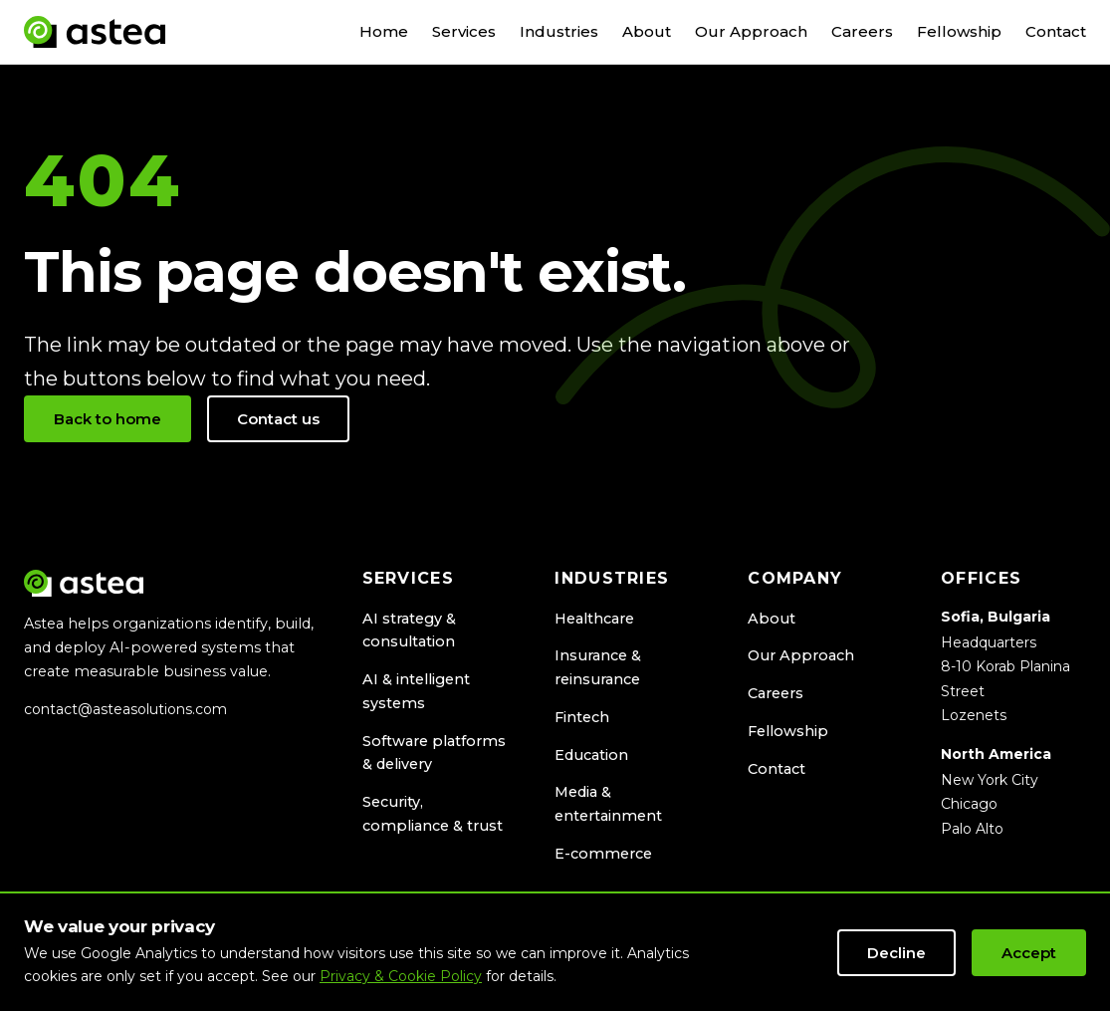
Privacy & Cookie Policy (401, 976)
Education (591, 755)
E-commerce (603, 854)
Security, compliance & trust (432, 814)
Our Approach (751, 31)
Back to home (107, 418)
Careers (862, 31)
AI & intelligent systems (416, 691)
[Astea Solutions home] (94, 32)
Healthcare (594, 619)
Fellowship (959, 31)
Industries (559, 31)
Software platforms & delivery (434, 753)
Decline (896, 952)
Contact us (278, 418)
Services (464, 31)
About (646, 31)
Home (383, 31)
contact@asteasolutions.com (125, 709)
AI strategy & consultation (409, 630)
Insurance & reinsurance (598, 667)
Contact (1055, 31)
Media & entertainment (608, 804)
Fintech (582, 717)
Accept (1028, 952)
